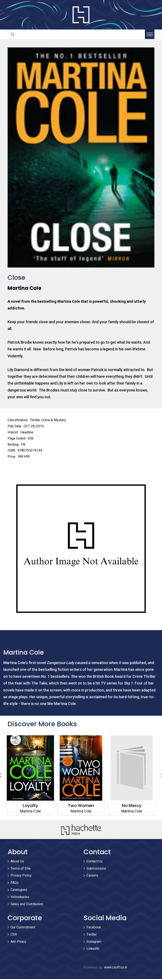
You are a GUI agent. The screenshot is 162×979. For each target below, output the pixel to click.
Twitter (91, 934)
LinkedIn (92, 949)
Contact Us (94, 861)
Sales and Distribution (27, 904)
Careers (92, 875)
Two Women (81, 805)
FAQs (15, 883)
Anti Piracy (18, 942)
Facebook (93, 927)
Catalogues (19, 890)
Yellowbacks (20, 897)
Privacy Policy (21, 875)
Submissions (96, 868)
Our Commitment (23, 927)
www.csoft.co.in (115, 967)
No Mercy (132, 805)
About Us (17, 861)
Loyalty (30, 805)
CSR (14, 934)
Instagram (93, 942)
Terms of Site (21, 868)
